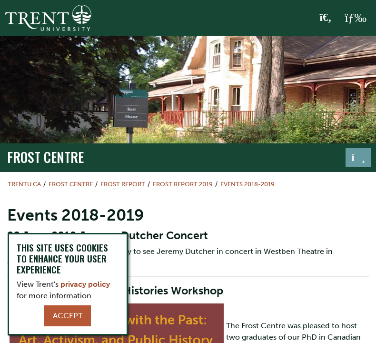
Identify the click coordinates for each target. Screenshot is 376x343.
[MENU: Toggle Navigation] (355, 18)
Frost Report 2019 (183, 184)
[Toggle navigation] (358, 157)
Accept (67, 315)
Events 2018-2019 (247, 184)
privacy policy (85, 284)
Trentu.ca (24, 184)
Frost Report (122, 184)
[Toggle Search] (326, 18)
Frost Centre (45, 157)
